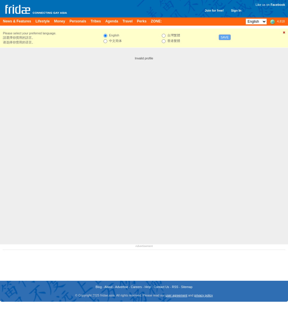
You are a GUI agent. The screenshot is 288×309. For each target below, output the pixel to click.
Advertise (121, 287)
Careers (136, 287)
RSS (175, 287)
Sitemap (186, 287)
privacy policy (203, 295)
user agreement (176, 295)
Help (148, 287)
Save (225, 37)
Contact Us (161, 287)
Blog (99, 287)
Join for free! (214, 10)
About (108, 287)
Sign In (236, 10)
